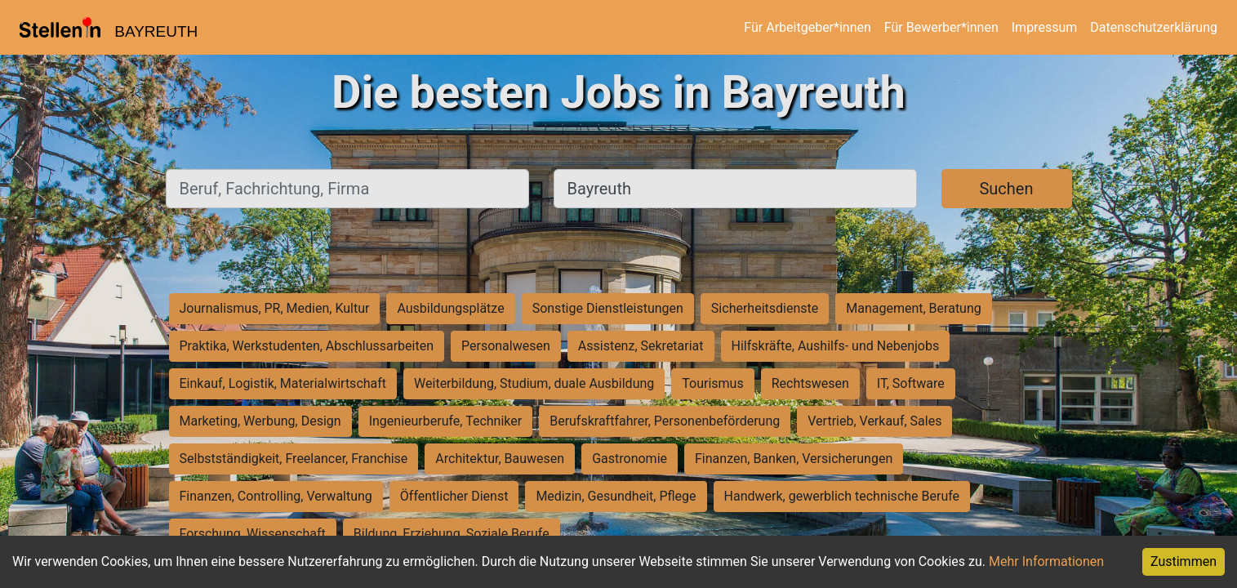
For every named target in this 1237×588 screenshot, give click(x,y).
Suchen (1006, 188)
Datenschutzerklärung (1153, 27)
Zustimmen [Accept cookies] (1183, 561)
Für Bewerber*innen (941, 27)
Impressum (1045, 27)
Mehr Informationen (1046, 561)
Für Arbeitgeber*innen (807, 27)
